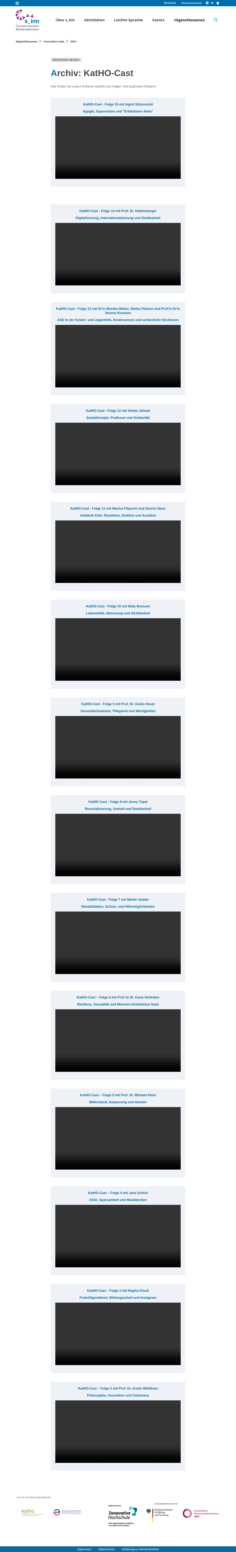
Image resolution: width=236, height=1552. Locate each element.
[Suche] (215, 20)
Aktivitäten (94, 19)
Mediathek (170, 2)
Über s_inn (65, 19)
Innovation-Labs (54, 41)
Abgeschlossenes (189, 19)
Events (158, 19)
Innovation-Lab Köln (66, 59)
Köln (73, 41)
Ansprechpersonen (191, 2)
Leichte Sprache (128, 19)
